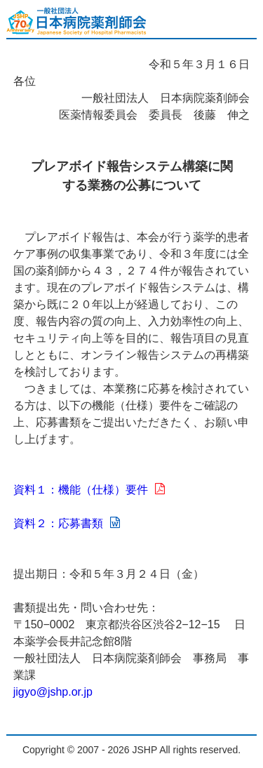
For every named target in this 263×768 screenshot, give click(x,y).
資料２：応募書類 (66, 523)
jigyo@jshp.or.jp (53, 692)
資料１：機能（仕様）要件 (89, 490)
